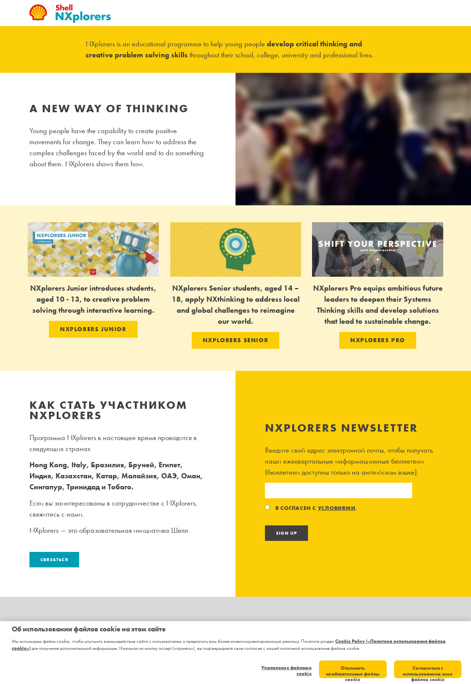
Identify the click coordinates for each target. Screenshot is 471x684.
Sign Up (286, 533)
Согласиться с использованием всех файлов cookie (428, 671)
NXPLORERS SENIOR (236, 340)
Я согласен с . (311, 508)
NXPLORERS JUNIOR (93, 329)
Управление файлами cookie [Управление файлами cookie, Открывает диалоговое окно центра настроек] (286, 670)
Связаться (54, 560)
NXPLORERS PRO (377, 340)
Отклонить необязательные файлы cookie (352, 671)
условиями (336, 508)
